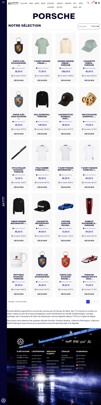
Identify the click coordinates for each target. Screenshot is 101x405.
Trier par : (95, 26)
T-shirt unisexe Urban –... (42, 62)
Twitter (80, 359)
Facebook (81, 355)
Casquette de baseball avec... (65, 116)
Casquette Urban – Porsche (89, 63)
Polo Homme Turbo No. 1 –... (42, 169)
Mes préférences (67, 372)
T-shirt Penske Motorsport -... (66, 169)
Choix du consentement (84, 393)
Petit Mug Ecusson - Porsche (18, 277)
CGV (62, 363)
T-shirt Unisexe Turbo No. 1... (89, 169)
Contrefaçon (66, 369)
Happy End (88, 390)
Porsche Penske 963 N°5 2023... (89, 277)
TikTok (79, 368)
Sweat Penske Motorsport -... (19, 222)
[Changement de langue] (3, 201)
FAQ (48, 358)
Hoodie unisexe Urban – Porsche (66, 63)
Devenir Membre (23, 375)
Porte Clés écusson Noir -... (18, 63)
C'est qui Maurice (79, 390)
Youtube (80, 362)
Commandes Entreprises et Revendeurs (37, 372)
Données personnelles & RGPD (67, 358)
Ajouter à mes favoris (18, 68)
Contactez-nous (53, 361)
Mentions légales (68, 366)
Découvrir (19, 80)
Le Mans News (37, 355)
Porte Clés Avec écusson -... (18, 116)
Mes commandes (53, 367)
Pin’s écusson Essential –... (89, 115)
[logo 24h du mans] (13, 2)
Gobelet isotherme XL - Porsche (89, 223)
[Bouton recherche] (88, 3)
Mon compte (51, 364)
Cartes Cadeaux (22, 371)
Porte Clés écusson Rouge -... (66, 277)
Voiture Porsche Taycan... (65, 223)
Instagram (81, 365)
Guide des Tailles (53, 386)
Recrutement (37, 362)
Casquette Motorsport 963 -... (42, 223)
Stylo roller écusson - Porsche (19, 170)
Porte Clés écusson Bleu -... (42, 277)
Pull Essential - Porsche (42, 115)
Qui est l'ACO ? (37, 359)
